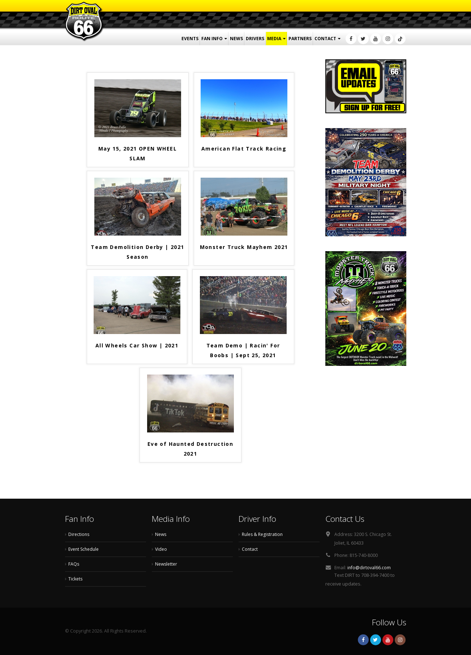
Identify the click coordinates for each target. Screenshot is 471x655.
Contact (325, 38)
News (236, 38)
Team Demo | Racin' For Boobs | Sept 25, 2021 (243, 350)
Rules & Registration (264, 534)
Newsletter (167, 564)
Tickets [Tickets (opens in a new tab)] (75, 579)
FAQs (74, 564)
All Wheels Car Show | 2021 (136, 345)
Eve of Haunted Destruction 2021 (190, 448)
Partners (300, 38)
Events (189, 38)
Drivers (255, 38)
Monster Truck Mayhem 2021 (244, 247)
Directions (79, 534)
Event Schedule (85, 549)
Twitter (375, 639)
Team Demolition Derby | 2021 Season (137, 252)
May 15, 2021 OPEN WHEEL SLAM (137, 153)
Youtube (387, 639)
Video (161, 549)
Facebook (363, 639)
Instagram (400, 639)
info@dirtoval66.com (369, 568)
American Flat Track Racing (243, 148)
